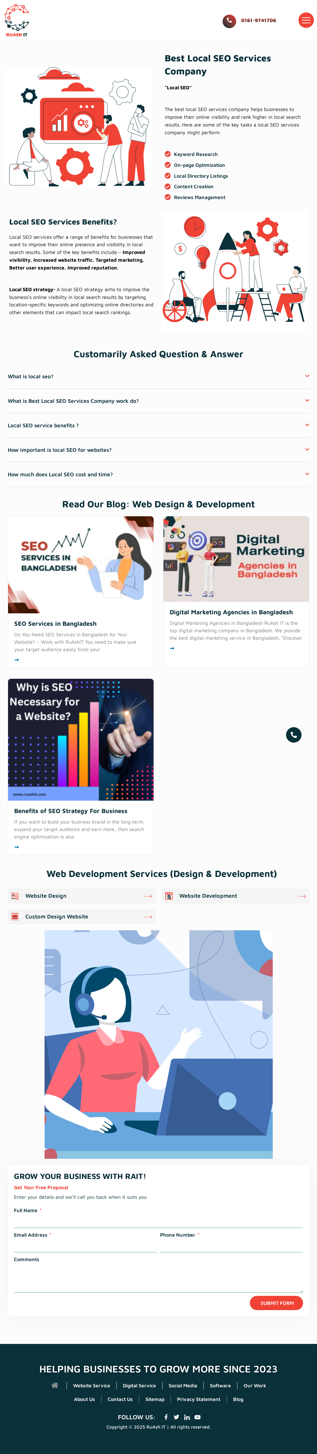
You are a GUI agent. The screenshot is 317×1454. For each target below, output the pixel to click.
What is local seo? (34, 391)
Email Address (31, 1253)
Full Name (26, 1228)
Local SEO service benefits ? (48, 441)
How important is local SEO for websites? (67, 466)
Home (278, 53)
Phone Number (178, 1253)
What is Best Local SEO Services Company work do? (83, 416)
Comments (26, 1277)
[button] (306, 20)
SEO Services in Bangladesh (55, 641)
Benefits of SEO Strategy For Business (71, 829)
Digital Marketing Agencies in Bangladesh (231, 630)
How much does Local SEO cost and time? (68, 492)
